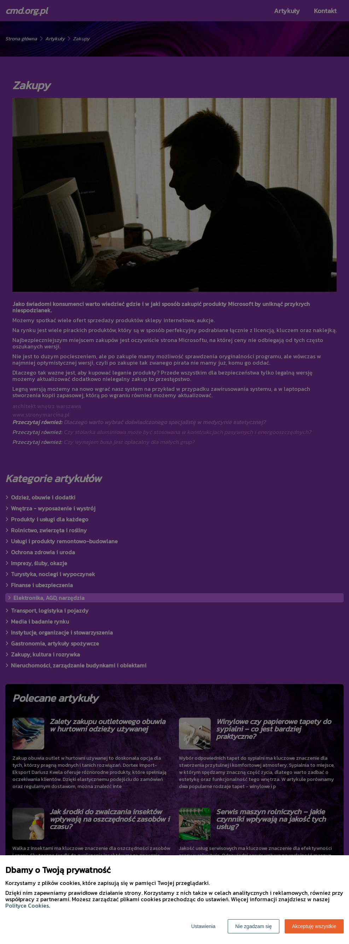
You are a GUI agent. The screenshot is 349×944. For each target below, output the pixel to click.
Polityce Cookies (27, 905)
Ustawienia (203, 926)
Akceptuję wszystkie (314, 926)
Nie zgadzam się (253, 926)
